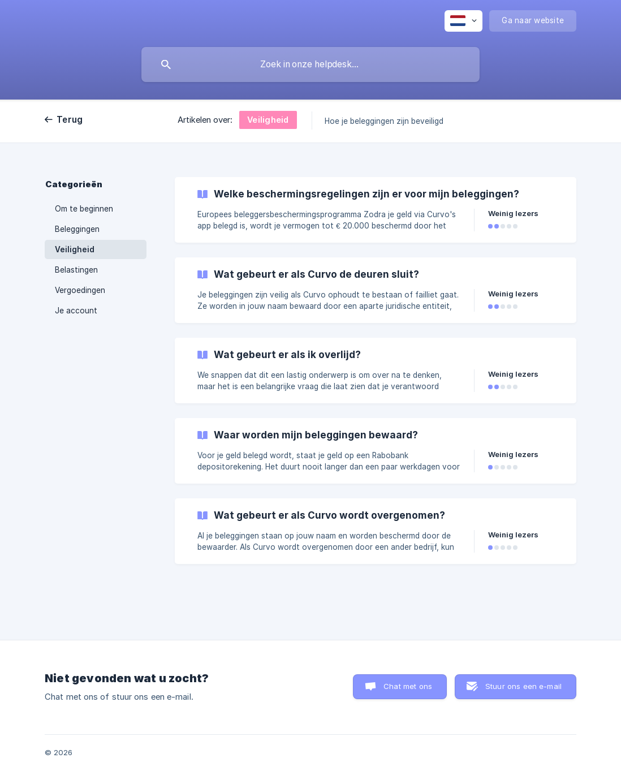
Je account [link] (76, 310)
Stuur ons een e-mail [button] (523, 686)
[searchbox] (310, 64)
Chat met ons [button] (407, 686)
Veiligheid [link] (74, 249)
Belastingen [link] (76, 269)
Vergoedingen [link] (80, 290)
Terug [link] (70, 119)
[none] (463, 21)
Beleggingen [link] (77, 229)
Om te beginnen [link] (84, 208)
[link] (375, 210)
